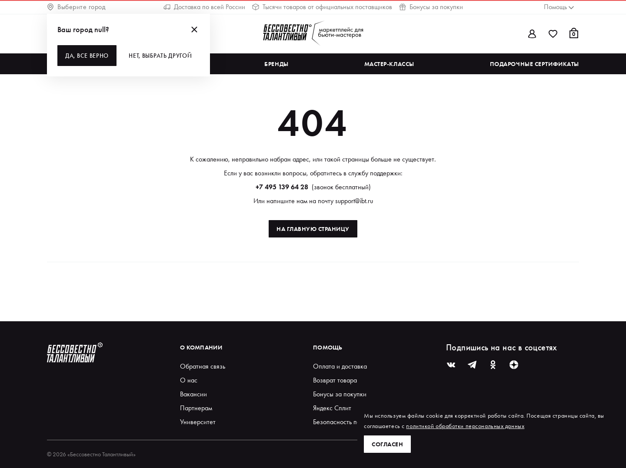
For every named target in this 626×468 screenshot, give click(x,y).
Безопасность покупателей (351, 421)
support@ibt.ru (354, 200)
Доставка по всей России (204, 6)
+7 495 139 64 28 (282, 186)
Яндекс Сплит (332, 407)
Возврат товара (335, 380)
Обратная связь (202, 366)
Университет (198, 421)
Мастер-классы (389, 64)
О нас (188, 380)
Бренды (276, 64)
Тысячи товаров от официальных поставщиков (322, 6)
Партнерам (196, 407)
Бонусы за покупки (431, 6)
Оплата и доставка (340, 366)
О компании (201, 347)
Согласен (387, 444)
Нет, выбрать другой (160, 55)
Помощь (328, 347)
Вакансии (193, 394)
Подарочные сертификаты (534, 64)
